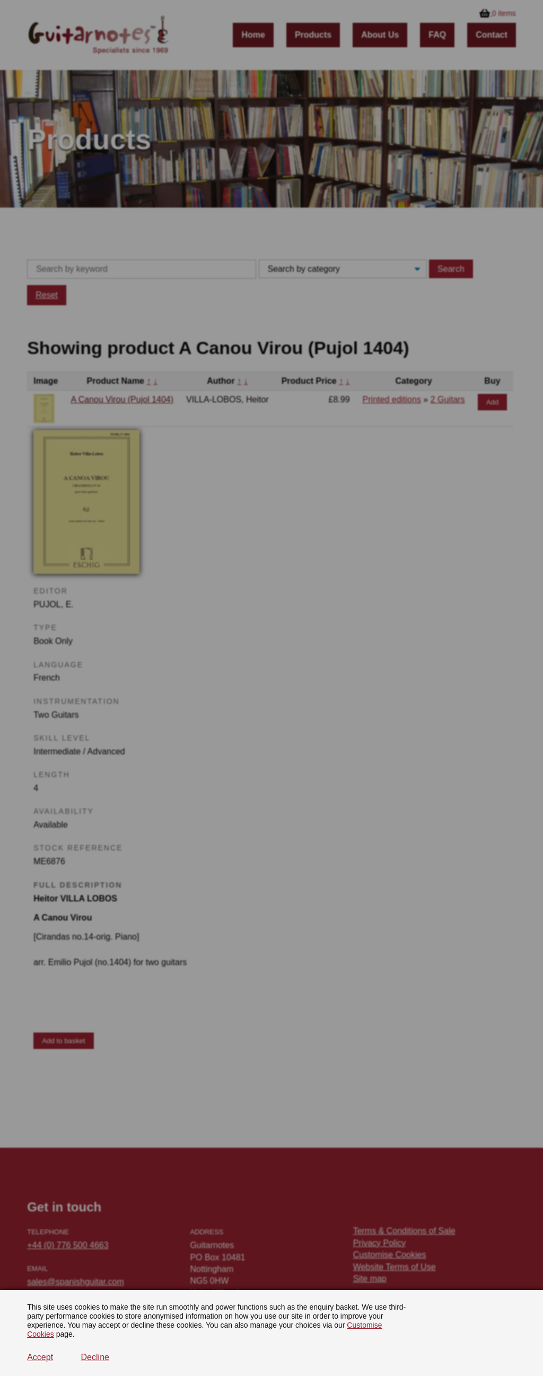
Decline (95, 1357)
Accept (40, 1357)
